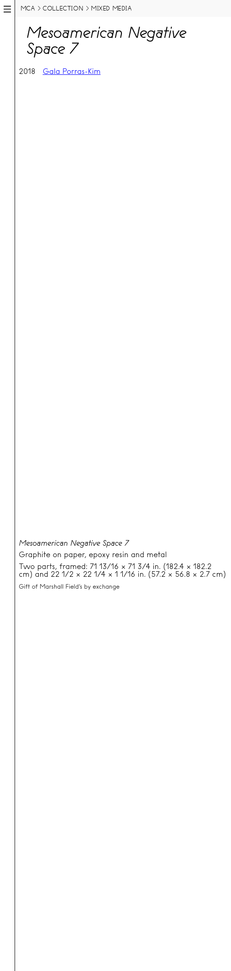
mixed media (111, 8)
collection (62, 8)
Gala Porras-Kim (71, 71)
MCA (28, 8)
